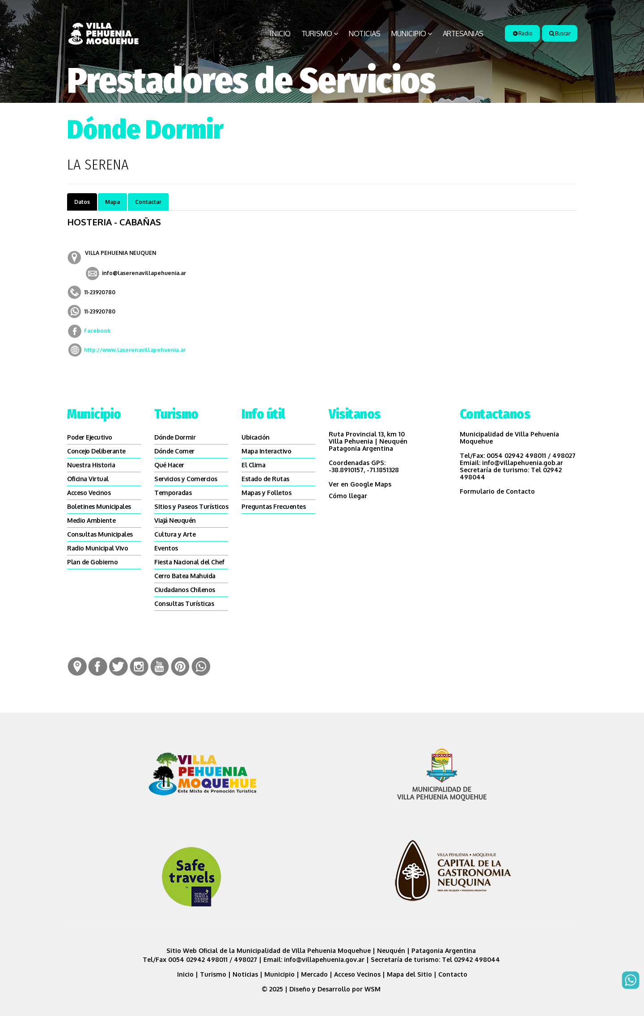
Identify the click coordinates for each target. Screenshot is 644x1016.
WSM (373, 989)
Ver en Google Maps (360, 484)
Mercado (314, 974)
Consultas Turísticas (184, 603)
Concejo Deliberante (96, 451)
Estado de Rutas (265, 479)
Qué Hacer (169, 465)
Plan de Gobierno (92, 562)
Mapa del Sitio (409, 974)
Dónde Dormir (174, 437)
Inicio (280, 33)
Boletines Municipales (99, 506)
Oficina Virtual (88, 479)
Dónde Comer (174, 451)
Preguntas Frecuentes (273, 506)
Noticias (364, 33)
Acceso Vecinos (88, 492)
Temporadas (172, 492)
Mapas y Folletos (266, 492)
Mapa (112, 202)
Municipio (408, 33)
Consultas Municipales (100, 534)
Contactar (148, 202)
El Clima (253, 465)
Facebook (97, 330)
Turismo (316, 33)
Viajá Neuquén (175, 520)
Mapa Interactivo (266, 451)
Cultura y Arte (174, 534)
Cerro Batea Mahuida (185, 576)
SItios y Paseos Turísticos (191, 506)
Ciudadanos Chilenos (184, 589)
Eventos (166, 548)
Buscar (559, 33)
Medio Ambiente (91, 520)
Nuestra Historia (91, 465)
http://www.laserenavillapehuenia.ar (135, 350)
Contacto (452, 974)
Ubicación (256, 437)
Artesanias (463, 33)
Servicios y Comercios (185, 479)
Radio (522, 33)
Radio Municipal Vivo (97, 548)
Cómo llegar (348, 496)
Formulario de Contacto (497, 491)
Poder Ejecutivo (89, 437)
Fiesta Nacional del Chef (189, 562)
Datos (82, 202)
